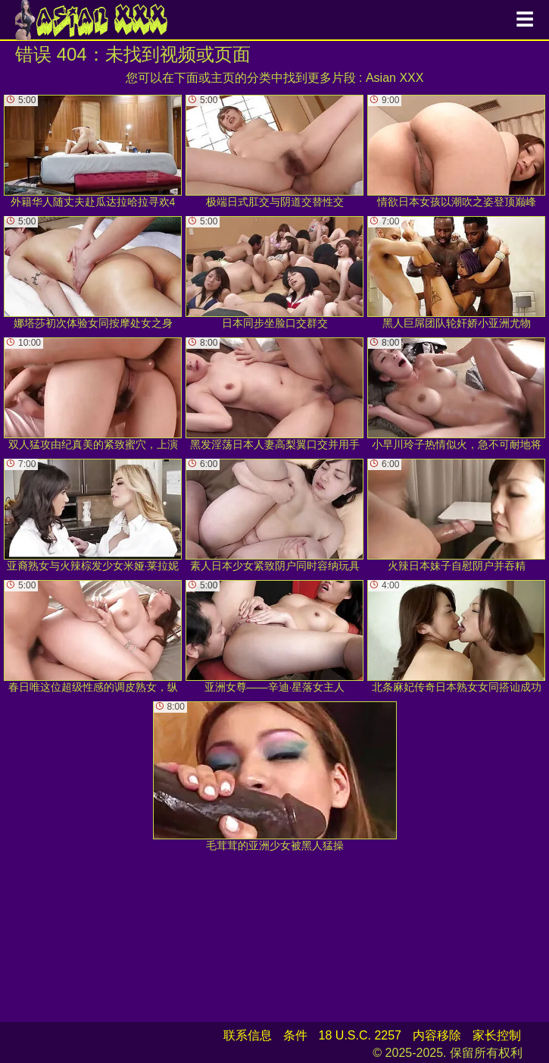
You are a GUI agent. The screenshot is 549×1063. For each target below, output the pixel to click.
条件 (295, 1035)
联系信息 (247, 1035)
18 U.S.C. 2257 (360, 1035)
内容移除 (437, 1035)
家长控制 (497, 1035)
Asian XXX (394, 77)
